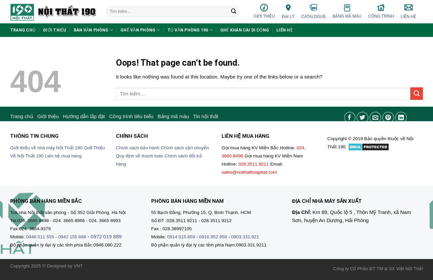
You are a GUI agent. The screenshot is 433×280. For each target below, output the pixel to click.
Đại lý (288, 11)
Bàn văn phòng (93, 30)
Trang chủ (23, 30)
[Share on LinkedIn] (401, 118)
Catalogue (313, 11)
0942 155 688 (72, 236)
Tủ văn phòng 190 (190, 30)
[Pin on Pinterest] (388, 118)
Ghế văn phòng (140, 30)
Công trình (381, 11)
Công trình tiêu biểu (131, 116)
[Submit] (233, 11)
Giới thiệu (264, 11)
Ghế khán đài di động (244, 30)
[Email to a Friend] (375, 118)
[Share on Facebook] (350, 118)
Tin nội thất (205, 116)
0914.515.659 (181, 236)
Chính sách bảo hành (138, 147)
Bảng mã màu (347, 11)
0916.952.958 (213, 236)
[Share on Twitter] (362, 118)
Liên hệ (408, 11)
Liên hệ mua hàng (63, 155)
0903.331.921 (245, 236)
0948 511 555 (40, 236)
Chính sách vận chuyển (185, 147)
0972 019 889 (106, 236)
